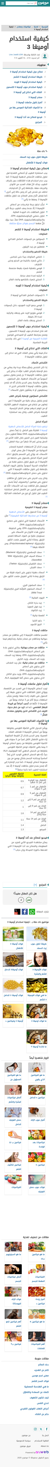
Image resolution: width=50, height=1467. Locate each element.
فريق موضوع (25, 1446)
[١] (5, 191)
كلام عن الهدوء (41, 1370)
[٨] (14, 849)
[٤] (46, 496)
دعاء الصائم (43, 1365)
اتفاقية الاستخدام (42, 1441)
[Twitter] (41, 1429)
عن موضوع (26, 1435)
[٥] (31, 546)
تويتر (17, 912)
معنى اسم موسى (40, 1376)
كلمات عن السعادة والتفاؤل (36, 1392)
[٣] (7, 441)
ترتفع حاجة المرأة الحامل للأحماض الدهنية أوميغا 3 (27, 428)
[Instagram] (35, 1429)
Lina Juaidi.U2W (16, 54)
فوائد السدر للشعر (40, 1381)
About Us (45, 1446)
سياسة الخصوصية (23, 1441)
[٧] (16, 769)
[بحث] (35, 3)
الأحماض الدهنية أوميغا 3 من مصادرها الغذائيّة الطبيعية (28, 514)
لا (21, 900)
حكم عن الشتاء (42, 1414)
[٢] (22, 198)
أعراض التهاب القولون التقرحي (34, 1409)
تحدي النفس (43, 1403)
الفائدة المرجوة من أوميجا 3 (34, 339)
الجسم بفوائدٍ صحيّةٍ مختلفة (22, 223)
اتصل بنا (45, 1435)
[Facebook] (46, 1429)
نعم (29, 900)
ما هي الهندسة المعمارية (36, 1387)
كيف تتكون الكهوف (39, 1398)
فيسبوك (25, 912)
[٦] (31, 614)
